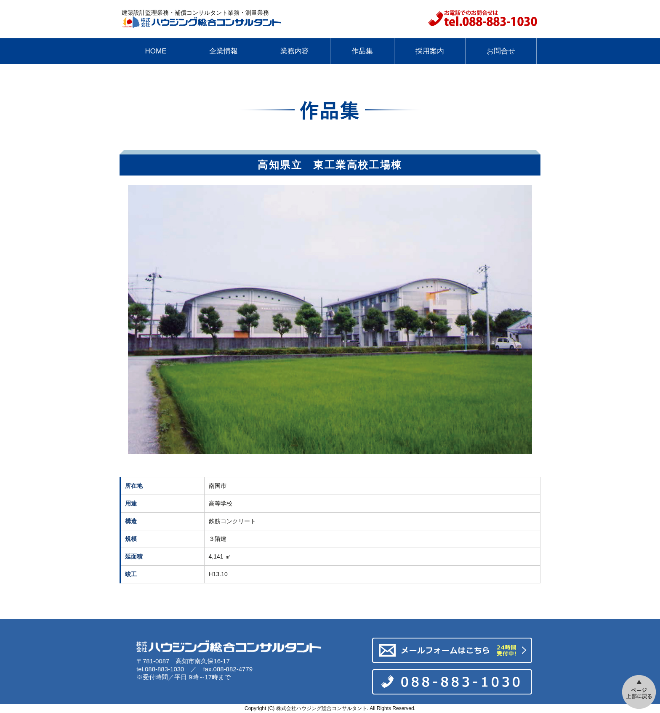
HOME (156, 51)
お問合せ (501, 51)
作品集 (362, 51)
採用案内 (429, 51)
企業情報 (223, 51)
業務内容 (294, 51)
